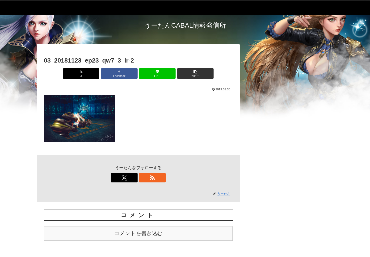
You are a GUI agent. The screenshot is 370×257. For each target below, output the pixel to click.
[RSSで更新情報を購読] (143, 177)
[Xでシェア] (91, 73)
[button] (186, 73)
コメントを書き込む (138, 233)
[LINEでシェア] (154, 73)
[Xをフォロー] (133, 177)
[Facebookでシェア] (122, 73)
